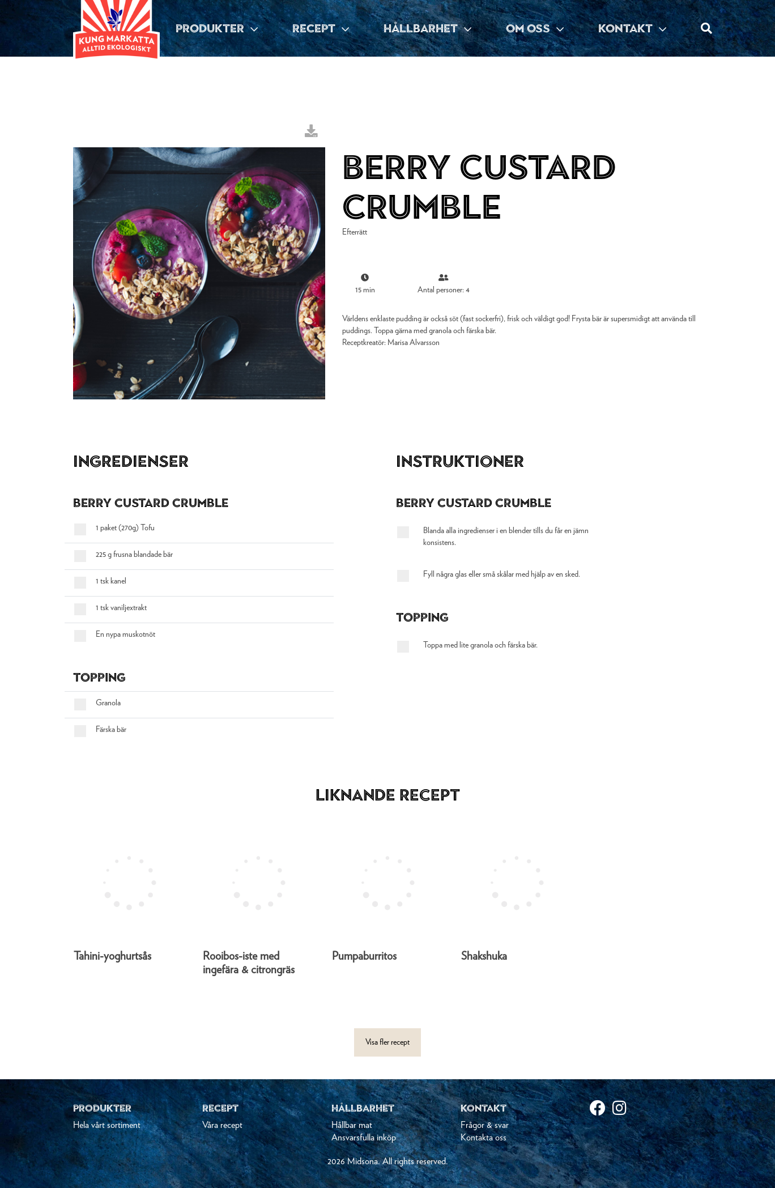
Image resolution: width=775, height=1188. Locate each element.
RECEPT (320, 28)
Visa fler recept (387, 1042)
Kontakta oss (483, 1137)
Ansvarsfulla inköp (363, 1137)
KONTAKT (632, 28)
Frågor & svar (485, 1125)
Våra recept (222, 1125)
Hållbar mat (351, 1125)
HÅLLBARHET (427, 28)
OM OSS (535, 28)
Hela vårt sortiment (106, 1125)
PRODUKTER (217, 28)
